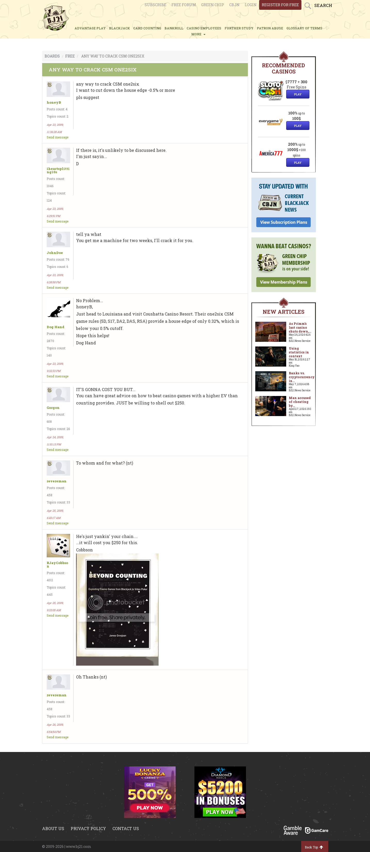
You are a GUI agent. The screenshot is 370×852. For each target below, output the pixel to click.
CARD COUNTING (147, 28)
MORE (198, 34)
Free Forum (183, 4)
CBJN (234, 4)
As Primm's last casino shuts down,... (300, 327)
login (251, 4)
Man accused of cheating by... (300, 402)
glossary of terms (304, 28)
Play (297, 94)
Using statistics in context (299, 352)
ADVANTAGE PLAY (90, 28)
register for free (280, 4)
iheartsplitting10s (58, 170)
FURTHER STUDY (239, 28)
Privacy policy (88, 828)
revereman (57, 481)
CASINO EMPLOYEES (204, 28)
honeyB (54, 102)
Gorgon (53, 407)
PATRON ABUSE (270, 28)
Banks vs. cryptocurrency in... (302, 377)
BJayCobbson (57, 564)
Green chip (212, 4)
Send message (57, 137)
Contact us (125, 828)
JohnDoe (55, 252)
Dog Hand (55, 327)
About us (53, 828)
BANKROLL (174, 28)
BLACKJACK (119, 28)
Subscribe (155, 4)
